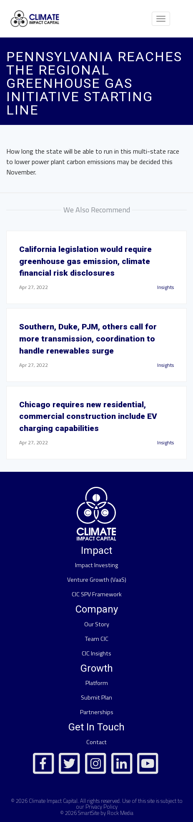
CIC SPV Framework (97, 594)
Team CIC (96, 638)
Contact (96, 742)
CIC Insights (96, 653)
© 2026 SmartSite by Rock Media (96, 813)
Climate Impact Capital (53, 801)
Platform (96, 682)
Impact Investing (96, 565)
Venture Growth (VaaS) (96, 579)
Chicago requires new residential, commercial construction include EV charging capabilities (88, 416)
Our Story (96, 624)
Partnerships (96, 712)
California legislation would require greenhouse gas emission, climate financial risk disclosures (85, 261)
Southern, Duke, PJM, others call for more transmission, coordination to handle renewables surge (88, 339)
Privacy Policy (101, 806)
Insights (165, 287)
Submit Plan (96, 697)
